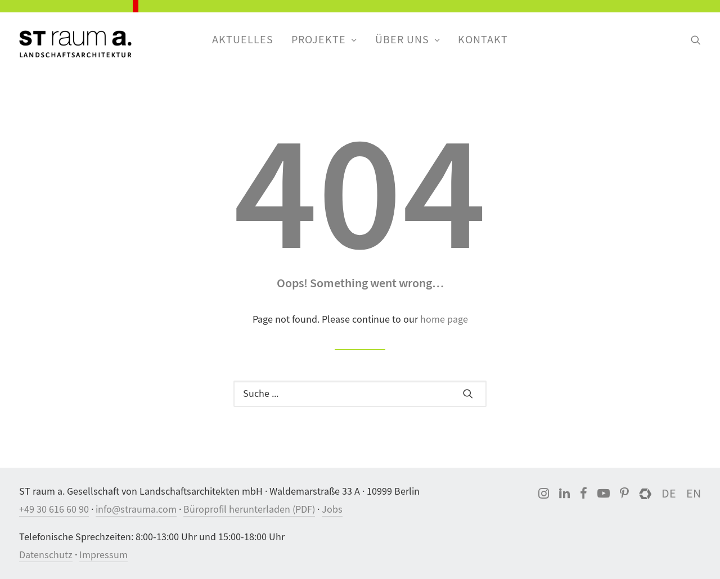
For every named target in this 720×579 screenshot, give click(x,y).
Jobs (332, 509)
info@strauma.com (136, 509)
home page (444, 319)
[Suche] (360, 394)
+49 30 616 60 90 (54, 509)
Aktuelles (242, 40)
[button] (696, 40)
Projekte (324, 40)
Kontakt (483, 40)
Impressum (103, 555)
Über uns (407, 40)
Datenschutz (46, 555)
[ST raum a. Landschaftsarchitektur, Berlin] (75, 45)
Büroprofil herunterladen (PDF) (249, 509)
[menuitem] (242, 40)
